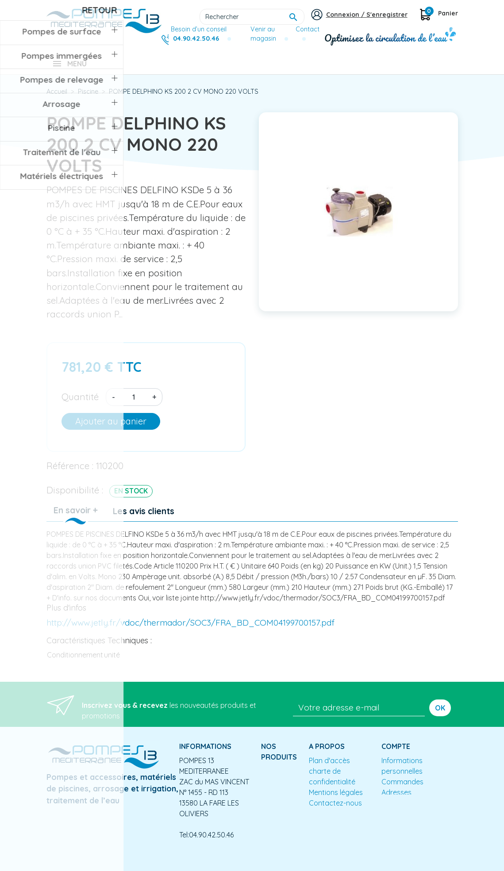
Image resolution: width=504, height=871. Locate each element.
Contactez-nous (335, 809)
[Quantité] (133, 403)
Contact (307, 29)
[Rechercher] (252, 17)
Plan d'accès (329, 766)
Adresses (396, 798)
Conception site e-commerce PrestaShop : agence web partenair (215, 864)
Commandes (402, 787)
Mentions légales (336, 798)
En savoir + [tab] (76, 516)
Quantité (80, 403)
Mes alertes (400, 809)
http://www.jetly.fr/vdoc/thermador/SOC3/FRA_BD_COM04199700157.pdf (190, 628)
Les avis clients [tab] (143, 517)
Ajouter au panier (110, 427)
